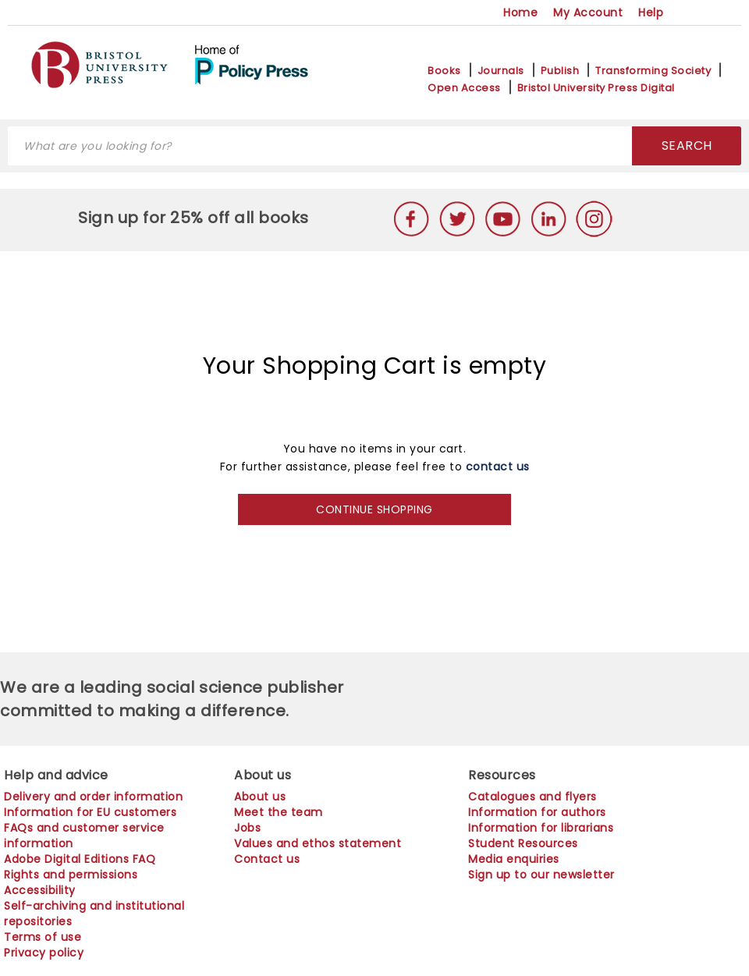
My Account (588, 12)
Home (520, 12)
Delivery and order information (93, 796)
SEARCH (687, 145)
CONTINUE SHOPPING (374, 509)
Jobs (247, 828)
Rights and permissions (70, 874)
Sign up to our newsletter (541, 874)
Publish (560, 71)
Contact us (267, 859)
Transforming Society (653, 71)
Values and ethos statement (317, 843)
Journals (500, 71)
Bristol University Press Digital (596, 88)
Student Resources (523, 843)
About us (260, 796)
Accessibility (40, 890)
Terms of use (42, 937)
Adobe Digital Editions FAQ (79, 859)
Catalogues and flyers (532, 796)
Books (444, 71)
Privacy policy (43, 952)
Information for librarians (540, 828)
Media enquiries (513, 859)
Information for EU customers (90, 812)
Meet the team (278, 812)
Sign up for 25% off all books (195, 218)
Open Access (464, 88)
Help (650, 12)
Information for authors (537, 812)
